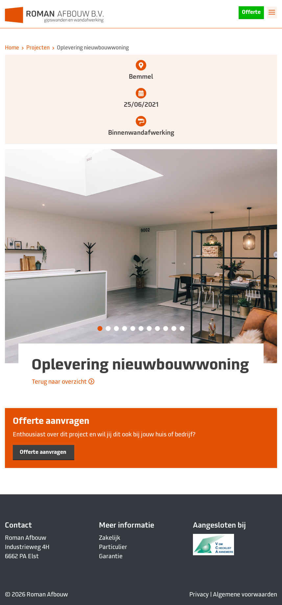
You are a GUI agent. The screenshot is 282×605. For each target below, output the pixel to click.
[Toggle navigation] (272, 12)
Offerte (251, 12)
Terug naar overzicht (63, 381)
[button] (100, 328)
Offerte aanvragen (43, 452)
